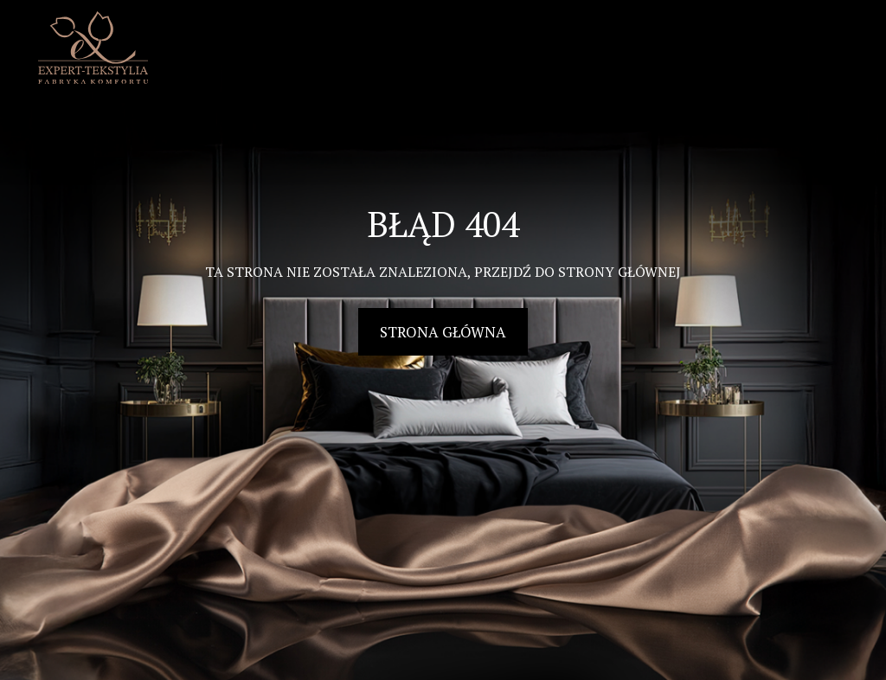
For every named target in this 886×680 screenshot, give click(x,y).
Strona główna (443, 332)
